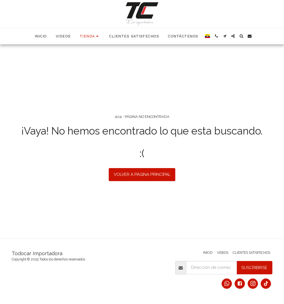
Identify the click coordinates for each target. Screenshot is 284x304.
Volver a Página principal (142, 174)
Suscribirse (254, 267)
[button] (216, 36)
